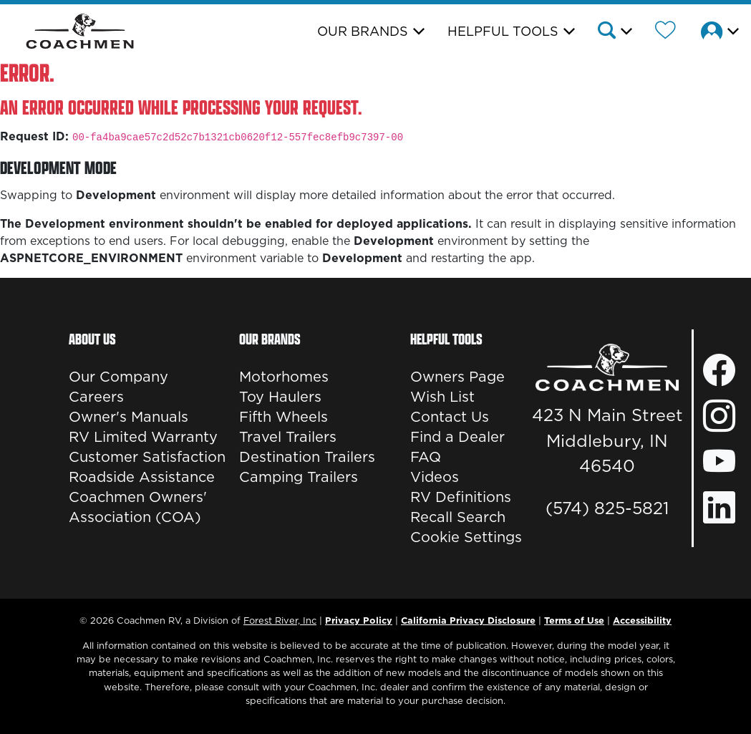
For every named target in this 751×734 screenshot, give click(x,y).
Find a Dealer (457, 437)
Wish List (442, 397)
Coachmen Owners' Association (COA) (138, 507)
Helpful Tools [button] (502, 31)
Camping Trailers (298, 477)
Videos (434, 477)
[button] (614, 32)
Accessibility (642, 620)
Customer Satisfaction (147, 457)
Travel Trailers (287, 437)
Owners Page (457, 377)
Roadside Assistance (142, 477)
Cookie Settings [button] (466, 537)
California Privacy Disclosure (468, 620)
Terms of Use (574, 620)
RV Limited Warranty (143, 437)
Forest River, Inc (279, 620)
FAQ (425, 457)
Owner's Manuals (128, 417)
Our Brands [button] (362, 31)
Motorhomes (284, 377)
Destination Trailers (307, 457)
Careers (96, 397)
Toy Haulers (280, 397)
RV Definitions (460, 497)
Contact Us (449, 417)
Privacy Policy (358, 620)
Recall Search (457, 517)
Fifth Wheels (283, 417)
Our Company (118, 377)
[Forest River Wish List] (665, 32)
